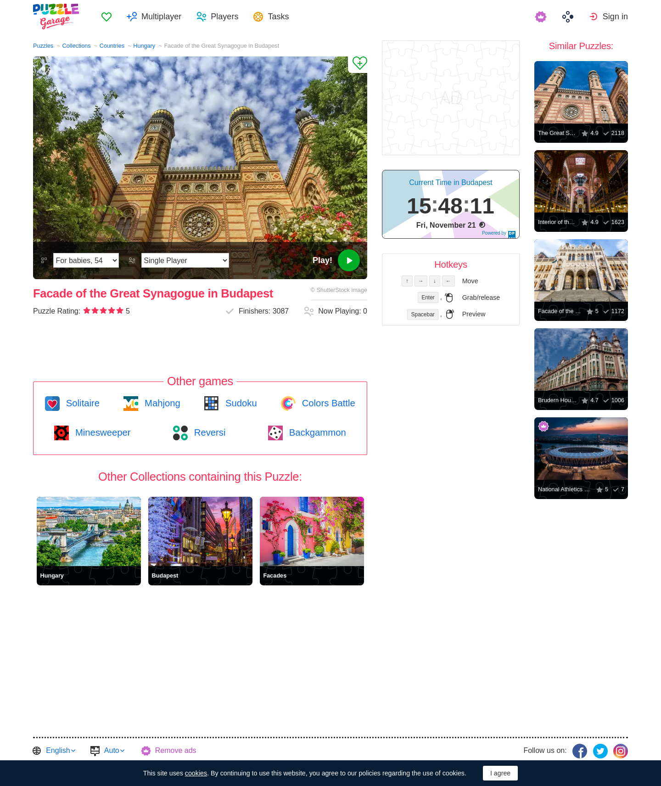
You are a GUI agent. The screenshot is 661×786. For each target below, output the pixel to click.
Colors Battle (327, 403)
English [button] (58, 750)
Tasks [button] (278, 16)
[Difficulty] (86, 260)
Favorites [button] (106, 16)
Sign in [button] (615, 16)
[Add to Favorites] (357, 64)
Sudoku (240, 403)
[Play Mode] (185, 260)
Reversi (208, 432)
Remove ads (175, 750)
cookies (196, 773)
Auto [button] (111, 750)
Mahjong (161, 403)
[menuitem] (106, 16)
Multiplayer (161, 16)
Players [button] (224, 16)
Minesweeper (101, 432)
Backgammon (316, 432)
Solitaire (81, 403)
